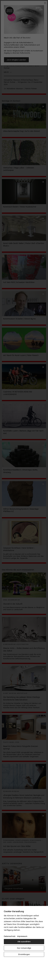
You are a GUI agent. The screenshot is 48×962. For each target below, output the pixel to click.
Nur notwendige (24, 948)
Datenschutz (9, 936)
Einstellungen (24, 954)
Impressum (22, 936)
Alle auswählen (24, 941)
